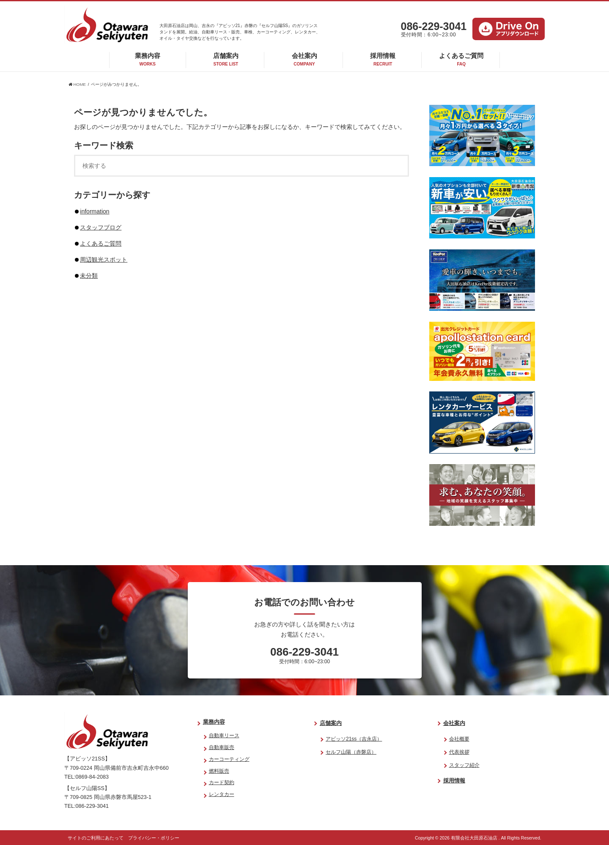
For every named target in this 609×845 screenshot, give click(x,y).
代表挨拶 (459, 752)
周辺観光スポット (103, 259)
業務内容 (147, 59)
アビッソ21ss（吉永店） (354, 739)
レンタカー (221, 794)
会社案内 (304, 59)
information (94, 211)
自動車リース (224, 735)
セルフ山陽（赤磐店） (351, 752)
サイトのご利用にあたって (95, 837)
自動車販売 (221, 747)
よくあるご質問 (461, 59)
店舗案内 (226, 59)
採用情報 (382, 59)
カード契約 (221, 782)
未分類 (89, 275)
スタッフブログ (100, 227)
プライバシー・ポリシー (153, 837)
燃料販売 (219, 771)
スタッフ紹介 (464, 765)
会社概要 (459, 739)
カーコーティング (229, 759)
